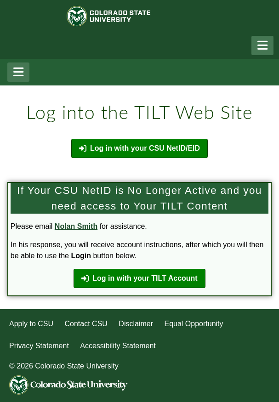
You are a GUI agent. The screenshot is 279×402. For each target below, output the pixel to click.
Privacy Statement (39, 346)
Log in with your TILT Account (139, 278)
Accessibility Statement (118, 346)
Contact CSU (86, 324)
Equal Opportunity (193, 324)
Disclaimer (136, 324)
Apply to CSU (31, 324)
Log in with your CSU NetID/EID (139, 148)
